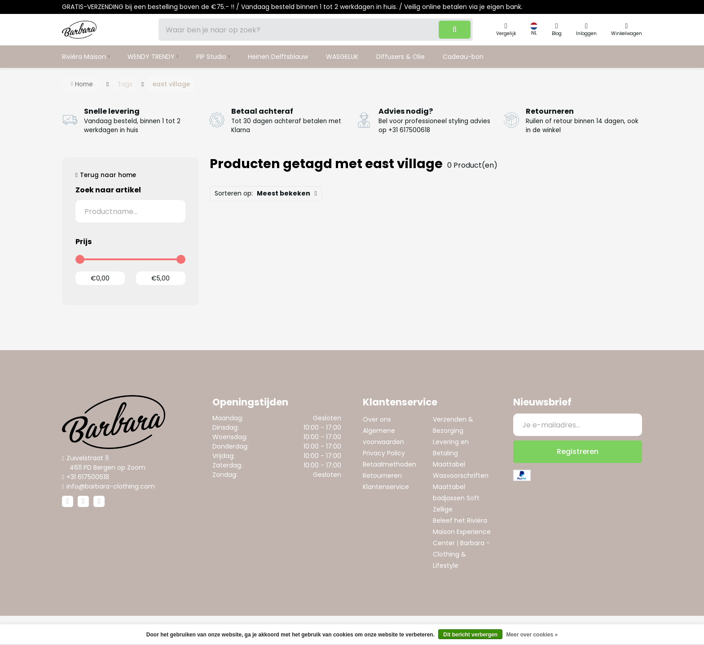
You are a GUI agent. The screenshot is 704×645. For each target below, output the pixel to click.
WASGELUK (342, 56)
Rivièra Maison (84, 56)
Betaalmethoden (389, 464)
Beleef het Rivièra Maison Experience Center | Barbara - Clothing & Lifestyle (462, 543)
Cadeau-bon (463, 56)
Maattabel (449, 464)
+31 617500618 (87, 476)
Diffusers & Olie (400, 56)
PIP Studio (211, 56)
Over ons (377, 419)
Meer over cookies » (532, 635)
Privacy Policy (384, 453)
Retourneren (382, 475)
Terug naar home (108, 175)
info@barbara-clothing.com (110, 486)
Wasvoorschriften (460, 475)
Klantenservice (386, 486)
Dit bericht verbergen (470, 635)
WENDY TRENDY (151, 56)
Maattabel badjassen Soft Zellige (456, 498)
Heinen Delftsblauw (278, 56)
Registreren (577, 451)
